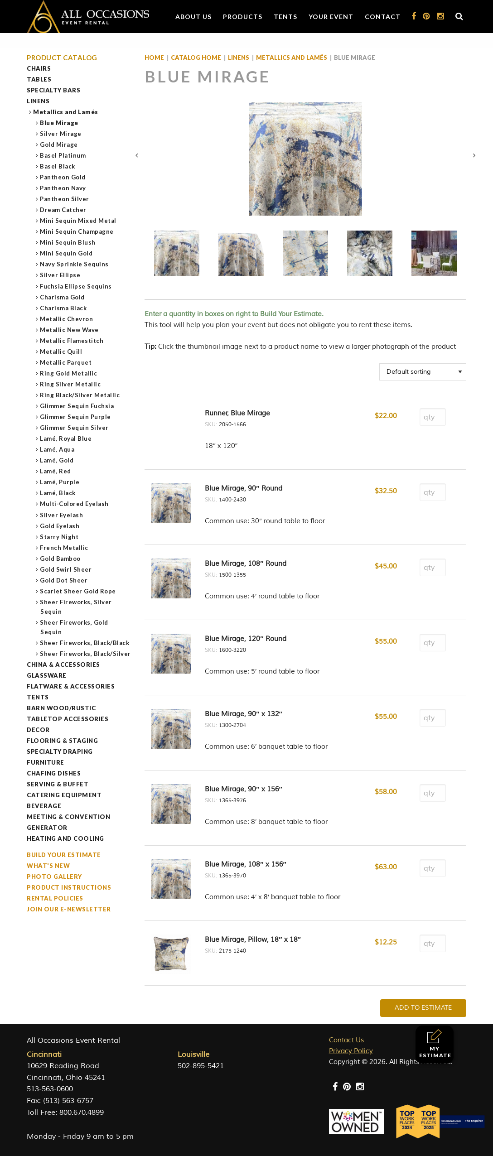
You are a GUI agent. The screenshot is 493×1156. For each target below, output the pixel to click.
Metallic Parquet (66, 362)
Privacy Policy (351, 1051)
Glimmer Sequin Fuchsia (77, 405)
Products (242, 16)
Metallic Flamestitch (71, 340)
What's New (48, 865)
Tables (39, 79)
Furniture (45, 762)
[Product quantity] (433, 417)
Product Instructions (69, 887)
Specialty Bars (53, 90)
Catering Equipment (64, 795)
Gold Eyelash (59, 526)
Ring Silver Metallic (70, 384)
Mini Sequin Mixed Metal (78, 220)
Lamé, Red (55, 471)
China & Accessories (63, 664)
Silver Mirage (61, 133)
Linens (38, 101)
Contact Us (346, 1040)
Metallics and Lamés (66, 112)
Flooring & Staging (62, 740)
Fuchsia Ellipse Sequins (76, 286)
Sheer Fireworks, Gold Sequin (74, 627)
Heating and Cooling (65, 838)
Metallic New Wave (69, 329)
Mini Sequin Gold (66, 253)
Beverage (44, 805)
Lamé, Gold (56, 460)
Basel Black (57, 166)
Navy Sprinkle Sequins (74, 264)
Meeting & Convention (68, 816)
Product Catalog (62, 57)
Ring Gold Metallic (68, 373)
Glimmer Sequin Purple (75, 416)
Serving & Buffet (57, 784)
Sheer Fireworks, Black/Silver (85, 653)
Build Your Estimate (64, 854)
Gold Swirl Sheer (66, 569)
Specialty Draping (60, 751)
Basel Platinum (63, 155)
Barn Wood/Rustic (61, 708)
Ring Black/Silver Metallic (80, 395)
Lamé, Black (58, 492)
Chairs (39, 68)
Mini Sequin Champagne (77, 231)
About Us (193, 16)
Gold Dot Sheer (63, 580)
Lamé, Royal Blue (66, 438)
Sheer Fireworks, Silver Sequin (76, 606)
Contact (383, 16)
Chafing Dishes (54, 773)
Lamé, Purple (59, 482)
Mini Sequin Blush (68, 242)
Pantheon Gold (63, 177)
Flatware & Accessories (71, 686)
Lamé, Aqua (57, 449)
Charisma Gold (62, 297)
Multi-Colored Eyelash (74, 503)
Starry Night (59, 536)
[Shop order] (422, 372)
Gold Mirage (59, 144)
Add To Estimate (423, 1008)
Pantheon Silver (64, 198)
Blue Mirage (59, 122)
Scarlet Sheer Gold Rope (78, 591)
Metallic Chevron (66, 319)
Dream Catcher (63, 209)
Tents (285, 16)
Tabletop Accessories (67, 718)
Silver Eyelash (61, 515)
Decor (38, 729)
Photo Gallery (54, 876)
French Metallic (64, 547)
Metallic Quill (61, 351)
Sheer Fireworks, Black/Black (84, 642)
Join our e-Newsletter (69, 909)
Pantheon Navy (63, 188)
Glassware (47, 675)
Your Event (331, 16)
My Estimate (435, 1044)
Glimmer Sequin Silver (74, 427)
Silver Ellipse (60, 275)
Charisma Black (63, 308)
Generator (47, 827)
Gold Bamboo (60, 558)
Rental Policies (55, 898)
